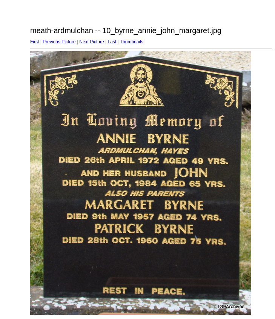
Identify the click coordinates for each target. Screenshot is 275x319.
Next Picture (91, 41)
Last (112, 41)
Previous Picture (59, 41)
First (34, 41)
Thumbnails (131, 41)
